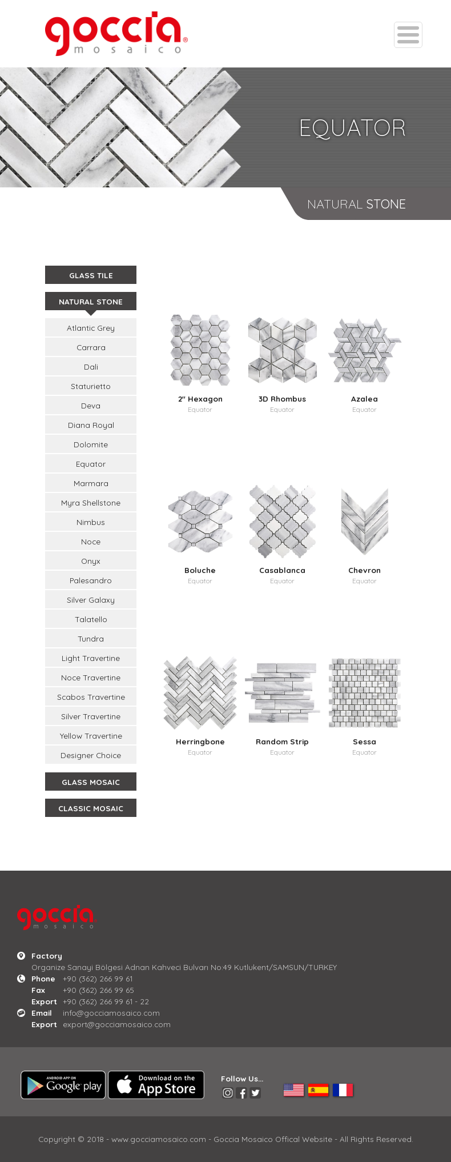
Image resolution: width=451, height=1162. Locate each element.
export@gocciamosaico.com (117, 1024)
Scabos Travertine (91, 697)
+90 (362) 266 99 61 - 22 (106, 1001)
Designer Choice (91, 755)
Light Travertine (91, 658)
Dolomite (91, 444)
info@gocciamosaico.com (111, 1012)
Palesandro (91, 580)
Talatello (91, 619)
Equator (91, 463)
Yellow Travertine (91, 735)
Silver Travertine (90, 716)
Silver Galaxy (91, 599)
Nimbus (90, 522)
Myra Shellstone (90, 502)
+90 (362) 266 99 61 (97, 978)
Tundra (91, 638)
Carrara (91, 347)
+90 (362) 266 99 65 (98, 990)
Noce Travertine (90, 677)
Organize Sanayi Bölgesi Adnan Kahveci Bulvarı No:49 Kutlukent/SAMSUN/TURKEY (184, 967)
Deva (90, 405)
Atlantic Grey (91, 327)
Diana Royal (91, 425)
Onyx (90, 561)
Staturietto (91, 386)
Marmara (91, 483)
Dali (91, 366)
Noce (90, 541)
